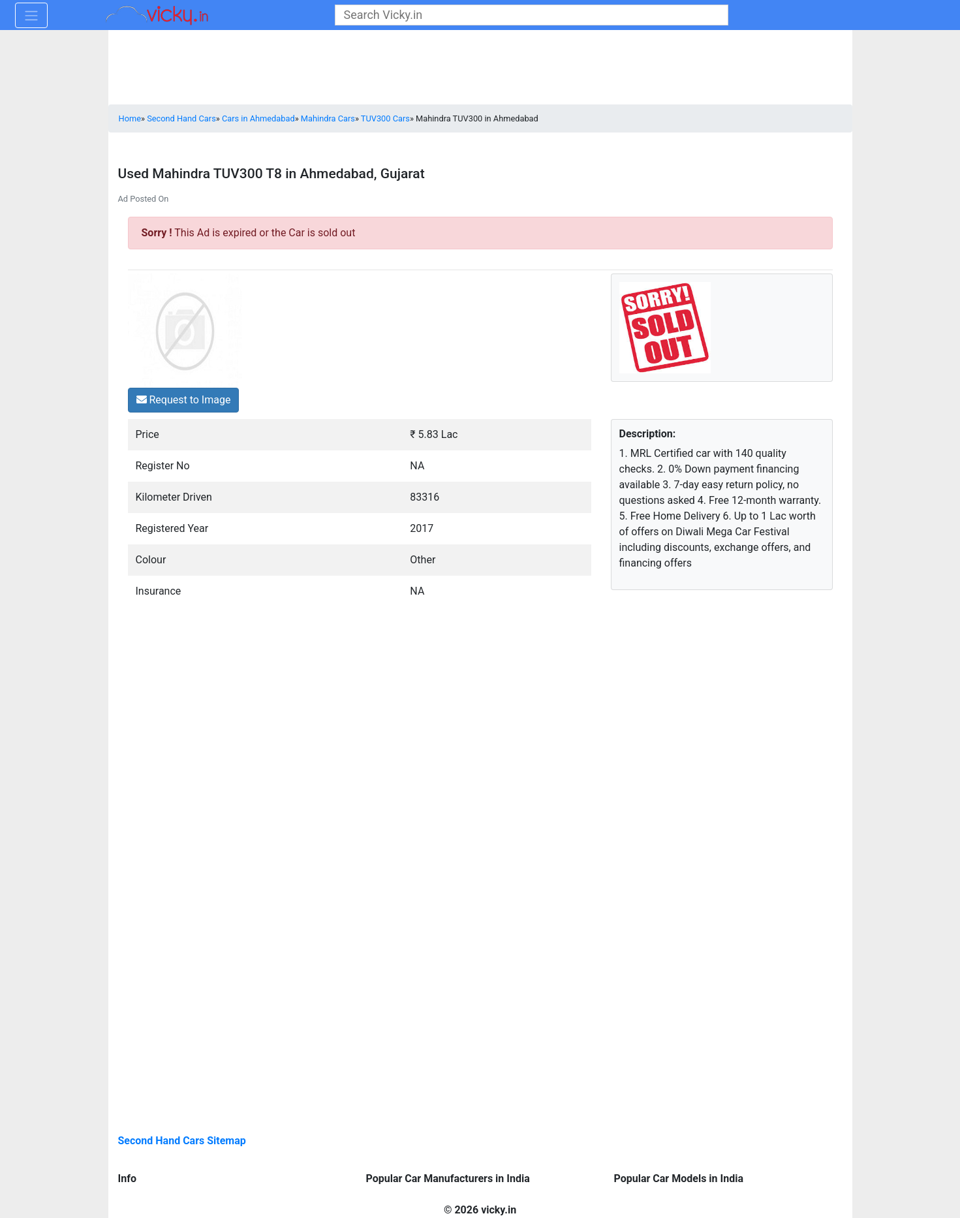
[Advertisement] (699, 705)
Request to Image (183, 400)
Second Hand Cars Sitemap (182, 1140)
